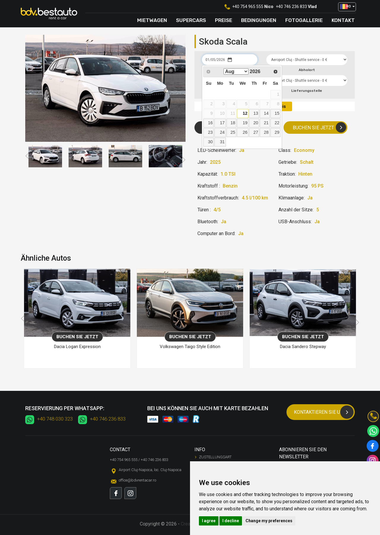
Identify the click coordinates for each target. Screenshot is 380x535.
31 (222, 141)
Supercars (191, 20)
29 (277, 132)
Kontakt (343, 20)
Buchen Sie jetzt (319, 127)
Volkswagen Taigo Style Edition (190, 346)
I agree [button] (209, 520)
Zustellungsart (215, 457)
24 (222, 132)
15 (277, 113)
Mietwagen (152, 20)
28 (266, 132)
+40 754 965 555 (247, 6)
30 (210, 141)
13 (255, 113)
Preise (223, 20)
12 (245, 113)
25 (232, 132)
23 (210, 132)
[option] (45, 156)
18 (232, 122)
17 (222, 122)
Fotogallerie (304, 20)
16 (210, 122)
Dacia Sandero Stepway (303, 346)
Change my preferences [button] (269, 520)
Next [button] (183, 160)
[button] (347, 6)
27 (255, 132)
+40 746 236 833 (291, 6)
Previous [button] (28, 156)
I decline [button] (230, 520)
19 (245, 122)
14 (266, 113)
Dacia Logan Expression (77, 346)
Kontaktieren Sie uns (324, 412)
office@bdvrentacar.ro (137, 480)
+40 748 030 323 (55, 419)
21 (266, 122)
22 (277, 122)
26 (245, 132)
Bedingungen (258, 20)
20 (255, 122)
